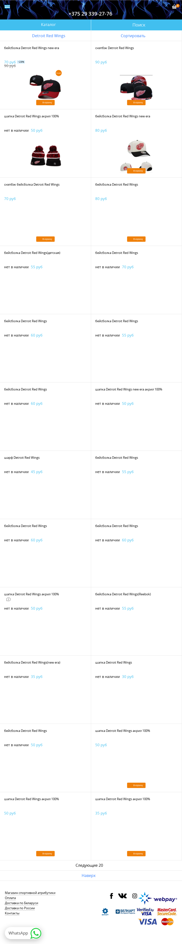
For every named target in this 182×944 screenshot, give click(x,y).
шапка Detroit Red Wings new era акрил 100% (128, 389)
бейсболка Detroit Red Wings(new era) (32, 662)
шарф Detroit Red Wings (22, 457)
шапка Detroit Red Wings (113, 662)
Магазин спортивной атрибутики (30, 893)
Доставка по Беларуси (21, 903)
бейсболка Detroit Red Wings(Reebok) (123, 594)
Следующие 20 (89, 865)
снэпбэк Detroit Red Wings (114, 48)
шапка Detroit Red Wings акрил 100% (31, 116)
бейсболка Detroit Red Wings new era (31, 48)
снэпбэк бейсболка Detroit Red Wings (32, 184)
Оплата (10, 898)
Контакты (12, 913)
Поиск (138, 25)
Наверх (88, 875)
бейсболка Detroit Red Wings (116, 184)
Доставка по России (20, 908)
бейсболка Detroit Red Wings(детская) (32, 253)
